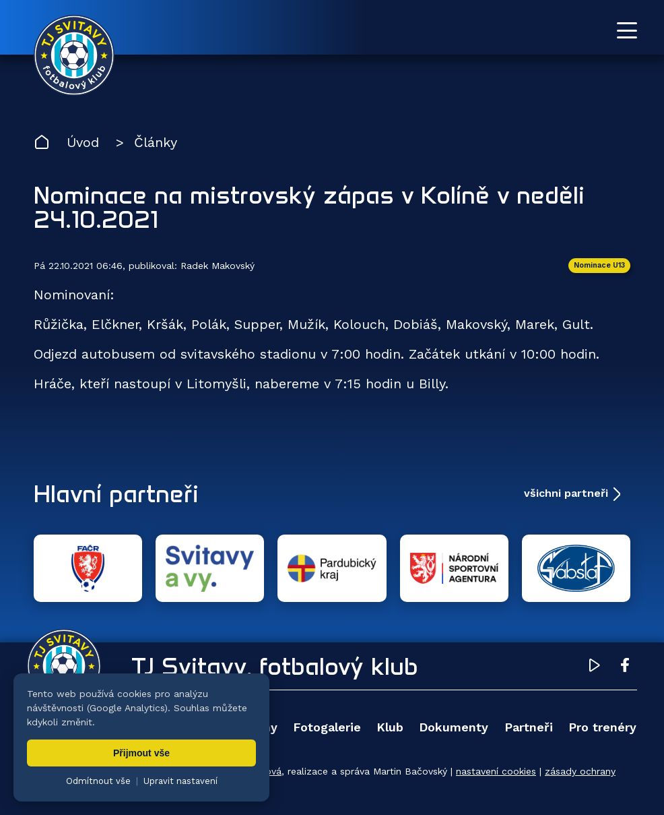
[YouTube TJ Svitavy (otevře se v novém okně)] (594, 667)
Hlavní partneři (116, 493)
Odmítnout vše (98, 781)
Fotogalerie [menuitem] (327, 727)
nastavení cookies (496, 771)
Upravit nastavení (180, 781)
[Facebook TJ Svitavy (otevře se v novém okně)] (625, 667)
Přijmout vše (141, 753)
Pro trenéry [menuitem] (602, 727)
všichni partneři (566, 493)
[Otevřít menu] (627, 30)
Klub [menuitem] (389, 727)
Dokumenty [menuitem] (453, 727)
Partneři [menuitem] (528, 727)
